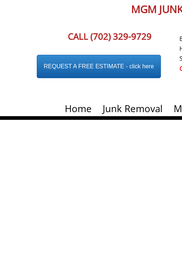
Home (78, 108)
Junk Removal (133, 108)
